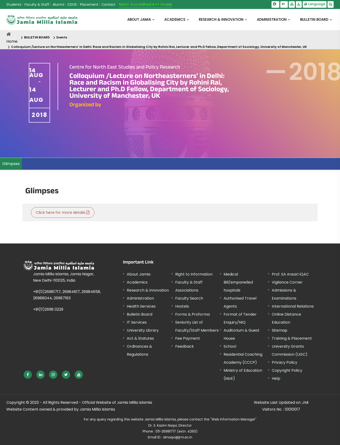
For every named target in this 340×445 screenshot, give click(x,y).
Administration (140, 298)
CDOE (72, 4)
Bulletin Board (139, 314)
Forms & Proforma (192, 314)
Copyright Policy (287, 370)
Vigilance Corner (287, 282)
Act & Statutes (140, 338)
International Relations (293, 306)
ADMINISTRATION (272, 19)
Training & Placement (292, 338)
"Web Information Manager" (233, 419)
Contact (108, 4)
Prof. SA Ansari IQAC (290, 274)
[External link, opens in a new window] (28, 375)
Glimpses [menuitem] (11, 163)
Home (11, 41)
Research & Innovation (148, 290)
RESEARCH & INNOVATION (221, 19)
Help (276, 378)
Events (61, 37)
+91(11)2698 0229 (48, 309)
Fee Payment (187, 338)
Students (13, 4)
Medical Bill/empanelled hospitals (238, 282)
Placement (89, 4)
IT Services (137, 322)
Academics (137, 282)
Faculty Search (189, 298)
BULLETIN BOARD (314, 19)
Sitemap (279, 330)
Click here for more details (62, 212)
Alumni (58, 4)
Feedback (184, 346)
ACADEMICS (174, 19)
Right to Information (193, 274)
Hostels (182, 306)
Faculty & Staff (37, 4)
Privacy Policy (284, 362)
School (230, 346)
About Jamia (139, 19)
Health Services (141, 306)
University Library (143, 330)
